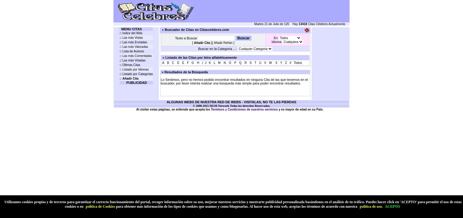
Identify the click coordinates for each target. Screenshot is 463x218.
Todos (298, 62)
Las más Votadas (133, 60)
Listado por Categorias (136, 74)
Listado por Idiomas (134, 69)
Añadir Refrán (223, 43)
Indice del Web (131, 33)
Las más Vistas (131, 37)
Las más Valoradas (134, 46)
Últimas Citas (130, 65)
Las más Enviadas (133, 42)
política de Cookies (100, 206)
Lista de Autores (132, 51)
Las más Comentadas (136, 56)
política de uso (371, 206)
